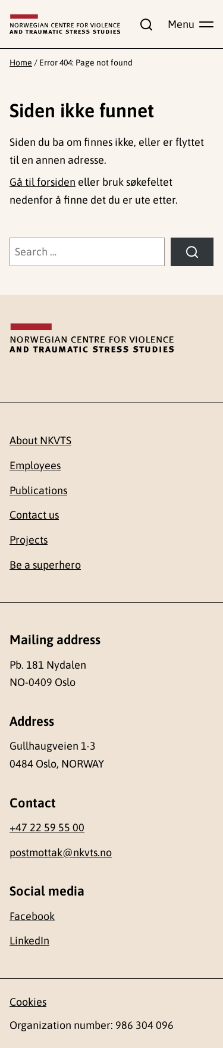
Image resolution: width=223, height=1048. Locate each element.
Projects (29, 540)
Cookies (28, 1002)
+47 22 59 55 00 (47, 827)
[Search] (192, 252)
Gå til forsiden (43, 182)
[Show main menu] (190, 24)
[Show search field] (143, 24)
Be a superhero (45, 565)
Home (21, 62)
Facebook (32, 916)
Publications (38, 490)
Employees (35, 465)
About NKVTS (40, 440)
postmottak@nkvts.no (61, 852)
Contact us (34, 515)
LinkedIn (29, 940)
